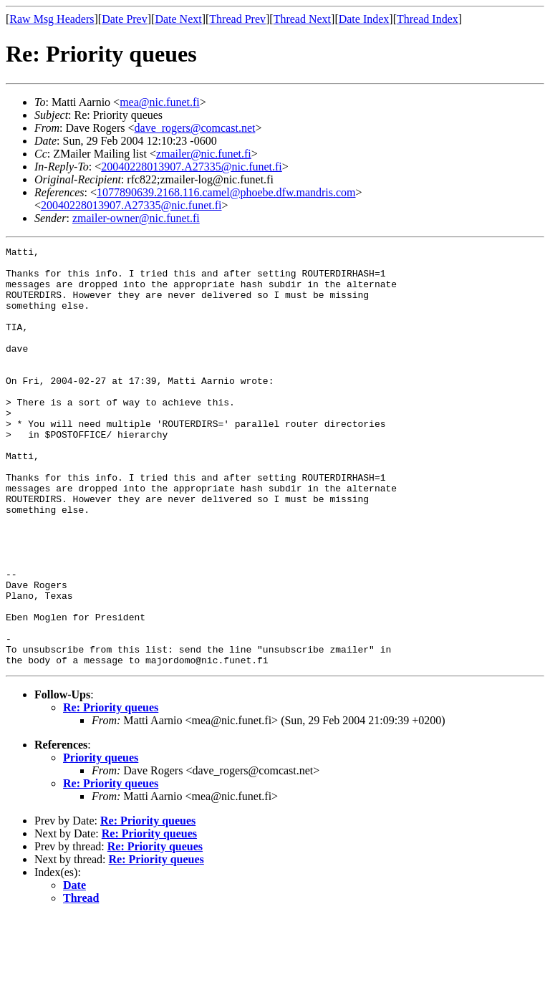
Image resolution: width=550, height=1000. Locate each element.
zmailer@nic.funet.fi (203, 154)
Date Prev (125, 19)
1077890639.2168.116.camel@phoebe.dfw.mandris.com (226, 192)
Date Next (178, 19)
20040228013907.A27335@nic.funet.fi (191, 166)
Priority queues (100, 841)
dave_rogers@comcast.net (195, 128)
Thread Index (427, 19)
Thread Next (302, 19)
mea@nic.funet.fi (160, 102)
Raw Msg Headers (51, 19)
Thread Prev (237, 19)
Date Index (364, 19)
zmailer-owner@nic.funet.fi (136, 218)
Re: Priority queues (110, 791)
